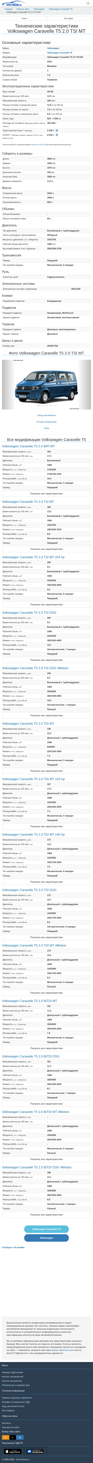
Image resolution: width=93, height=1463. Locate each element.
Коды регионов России (13, 1406)
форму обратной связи (63, 1350)
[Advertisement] (46, 1283)
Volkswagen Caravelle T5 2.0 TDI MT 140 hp (33, 834)
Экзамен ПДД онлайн (12, 1372)
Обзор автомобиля (46, 415)
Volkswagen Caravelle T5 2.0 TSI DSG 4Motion (35, 668)
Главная (8, 9)
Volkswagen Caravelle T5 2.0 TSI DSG (29, 612)
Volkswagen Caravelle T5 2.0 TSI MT (28, 501)
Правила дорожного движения (17, 1398)
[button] (8, 385)
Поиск (24, 18)
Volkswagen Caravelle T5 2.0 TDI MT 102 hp (33, 779)
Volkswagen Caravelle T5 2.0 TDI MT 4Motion (34, 945)
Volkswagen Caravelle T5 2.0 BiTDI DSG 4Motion (37, 1167)
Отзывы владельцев (46, 422)
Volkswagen (39, 9)
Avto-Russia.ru (23, 1459)
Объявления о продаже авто (16, 1385)
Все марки (68, 18)
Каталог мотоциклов (12, 1381)
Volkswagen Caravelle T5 (60, 9)
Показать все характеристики (46, 493)
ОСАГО (42, 145)
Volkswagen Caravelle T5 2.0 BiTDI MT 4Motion (35, 1112)
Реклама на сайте (10, 1427)
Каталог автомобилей (12, 1377)
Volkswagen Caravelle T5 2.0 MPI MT (28, 446)
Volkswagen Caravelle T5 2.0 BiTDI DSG (30, 1056)
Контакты (6, 1423)
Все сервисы (8, 1410)
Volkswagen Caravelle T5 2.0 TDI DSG (29, 890)
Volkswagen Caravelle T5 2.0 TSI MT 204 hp (33, 557)
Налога (34, 145)
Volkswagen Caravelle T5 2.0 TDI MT (28, 723)
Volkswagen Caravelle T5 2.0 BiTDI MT (29, 1001)
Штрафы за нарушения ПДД (16, 1402)
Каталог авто (23, 9)
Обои (46, 428)
